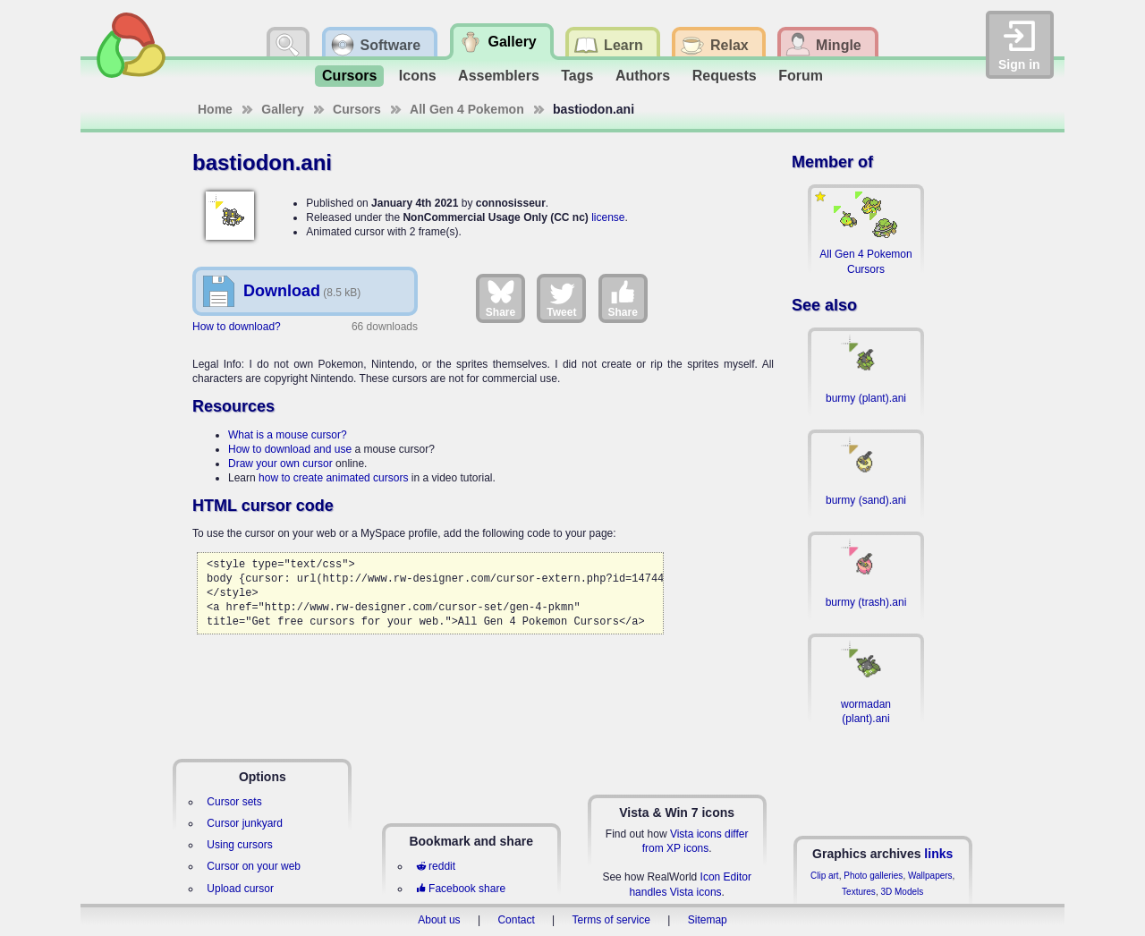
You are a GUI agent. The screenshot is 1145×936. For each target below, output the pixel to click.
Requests (724, 75)
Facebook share (460, 888)
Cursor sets (234, 802)
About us (439, 920)
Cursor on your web (254, 866)
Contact (515, 920)
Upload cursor (240, 888)
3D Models (901, 892)
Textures (859, 892)
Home (215, 109)
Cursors (349, 75)
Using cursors (239, 844)
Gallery (282, 109)
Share (500, 298)
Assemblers (498, 75)
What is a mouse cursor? (287, 435)
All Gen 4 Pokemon (467, 109)
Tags (577, 75)
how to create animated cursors (333, 478)
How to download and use (290, 449)
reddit (435, 866)
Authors (642, 75)
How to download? (236, 326)
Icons (418, 75)
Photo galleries (873, 876)
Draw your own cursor (280, 463)
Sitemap (707, 920)
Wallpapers (930, 876)
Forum (800, 75)
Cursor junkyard (245, 823)
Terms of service (611, 920)
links (938, 854)
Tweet (561, 298)
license (607, 217)
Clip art (824, 876)
